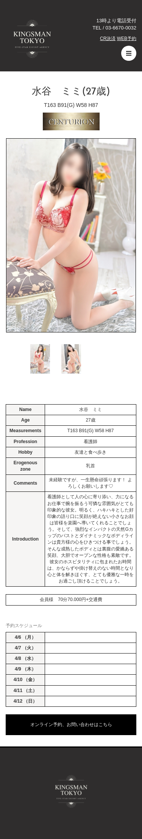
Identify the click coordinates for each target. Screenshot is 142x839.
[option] (71, 235)
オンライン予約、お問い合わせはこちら (71, 724)
